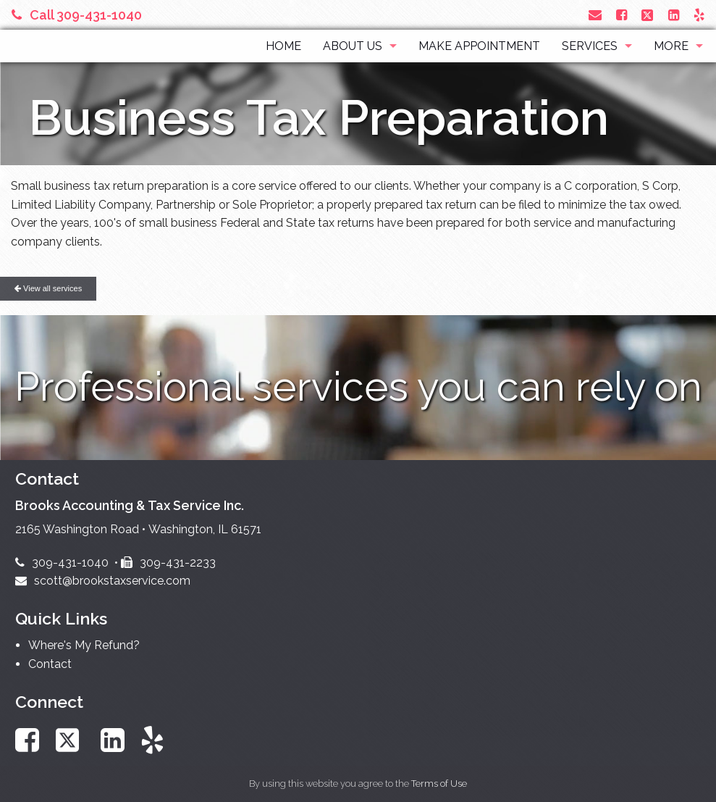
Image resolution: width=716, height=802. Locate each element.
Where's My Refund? (84, 645)
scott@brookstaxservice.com (102, 581)
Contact (50, 664)
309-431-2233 (168, 562)
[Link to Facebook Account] (621, 14)
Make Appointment (479, 46)
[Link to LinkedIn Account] (673, 14)
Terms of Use (439, 783)
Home (283, 46)
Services (590, 46)
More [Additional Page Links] (671, 46)
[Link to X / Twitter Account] (649, 14)
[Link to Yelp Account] (699, 14)
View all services (48, 288)
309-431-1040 (62, 562)
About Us (352, 46)
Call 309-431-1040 (77, 14)
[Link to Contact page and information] (595, 14)
